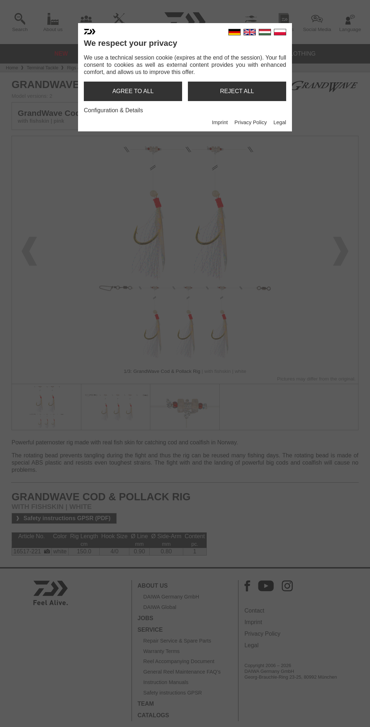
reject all (237, 91)
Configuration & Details (113, 110)
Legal (280, 122)
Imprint (220, 122)
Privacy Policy (251, 122)
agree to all (133, 91)
